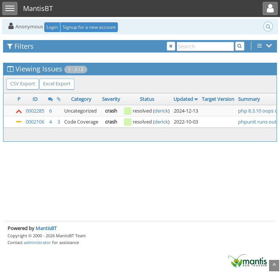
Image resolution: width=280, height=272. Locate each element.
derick (161, 110)
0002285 (35, 110)
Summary (249, 99)
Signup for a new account (89, 27)
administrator (37, 242)
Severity (111, 99)
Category (81, 99)
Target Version (218, 99)
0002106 (35, 121)
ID (34, 99)
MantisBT (46, 228)
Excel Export (57, 83)
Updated (183, 99)
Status (147, 99)
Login (52, 27)
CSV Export (22, 83)
